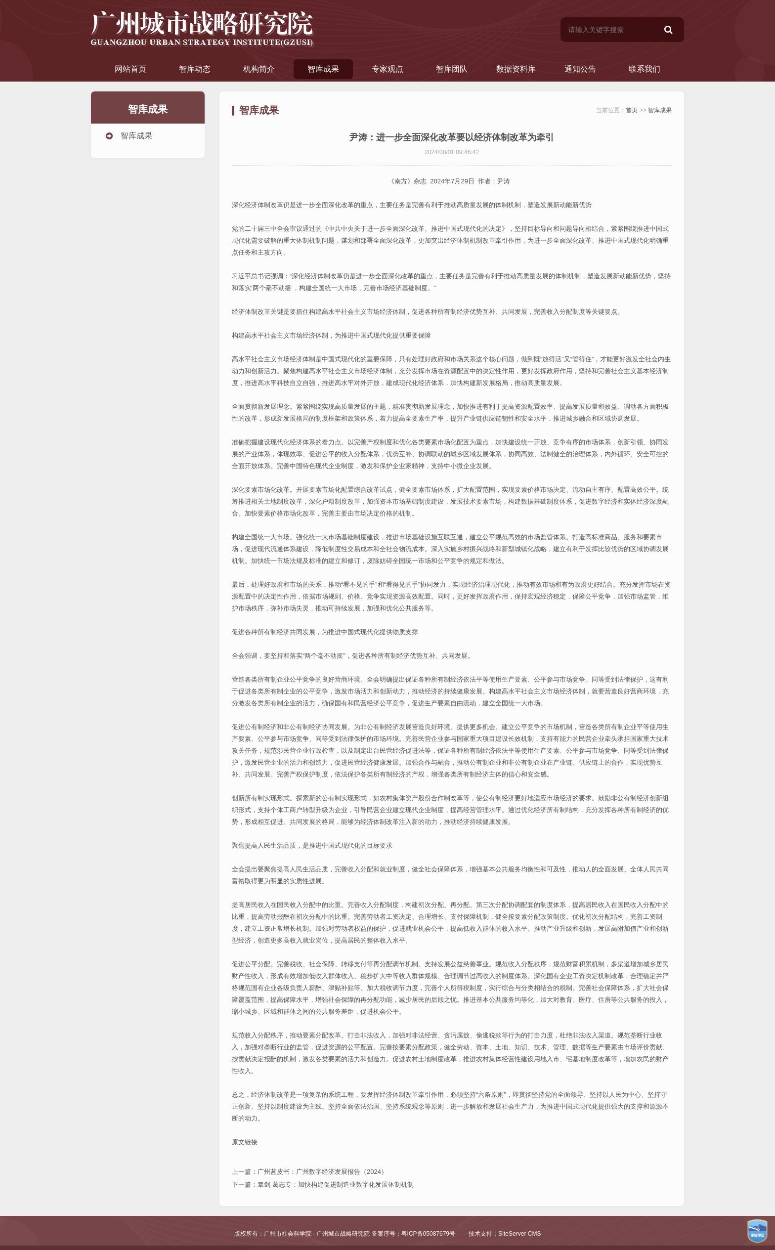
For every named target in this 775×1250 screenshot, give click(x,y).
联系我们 (644, 69)
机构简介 (259, 69)
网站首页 (130, 69)
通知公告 (580, 69)
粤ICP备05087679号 (428, 1233)
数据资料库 (516, 69)
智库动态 (195, 69)
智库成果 (323, 69)
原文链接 (245, 1142)
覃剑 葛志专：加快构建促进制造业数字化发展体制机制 (336, 1184)
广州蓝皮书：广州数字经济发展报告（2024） (323, 1171)
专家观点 (387, 69)
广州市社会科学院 (287, 1233)
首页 (632, 110)
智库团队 (452, 69)
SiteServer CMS (519, 1233)
